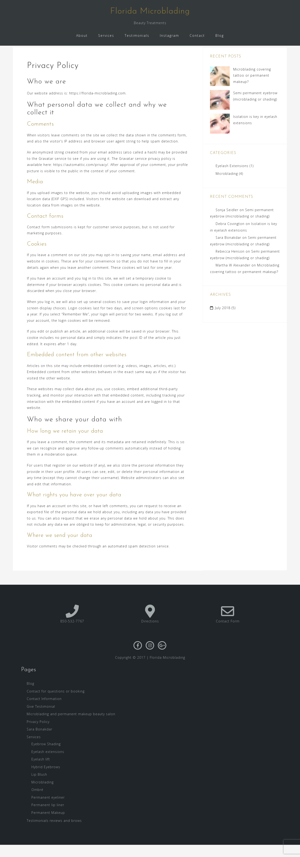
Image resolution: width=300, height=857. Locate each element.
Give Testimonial (41, 718)
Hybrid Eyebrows (45, 779)
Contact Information (44, 711)
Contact (197, 35)
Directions (150, 633)
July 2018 (222, 320)
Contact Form (228, 633)
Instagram (169, 35)
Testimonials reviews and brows (54, 833)
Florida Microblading (150, 11)
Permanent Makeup (48, 825)
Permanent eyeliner (48, 809)
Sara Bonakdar (228, 250)
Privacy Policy (38, 734)
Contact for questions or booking (56, 703)
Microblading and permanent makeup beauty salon (71, 726)
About (82, 35)
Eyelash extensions (47, 764)
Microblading (227, 185)
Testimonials (137, 35)
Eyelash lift (40, 771)
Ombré (37, 802)
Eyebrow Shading (46, 756)
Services (106, 35)
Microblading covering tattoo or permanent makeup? (252, 87)
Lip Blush (39, 787)
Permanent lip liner (47, 817)
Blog (219, 35)
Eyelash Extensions (232, 178)
